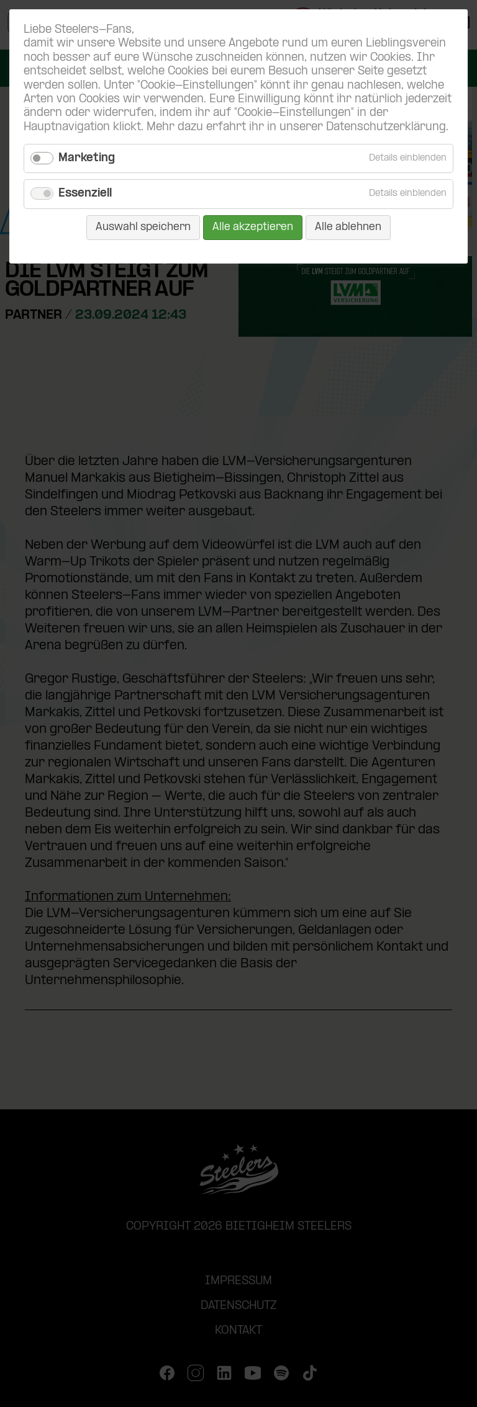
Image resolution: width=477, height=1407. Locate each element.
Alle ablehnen (348, 227)
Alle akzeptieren (252, 227)
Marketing (86, 158)
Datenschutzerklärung (386, 127)
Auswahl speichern (143, 227)
